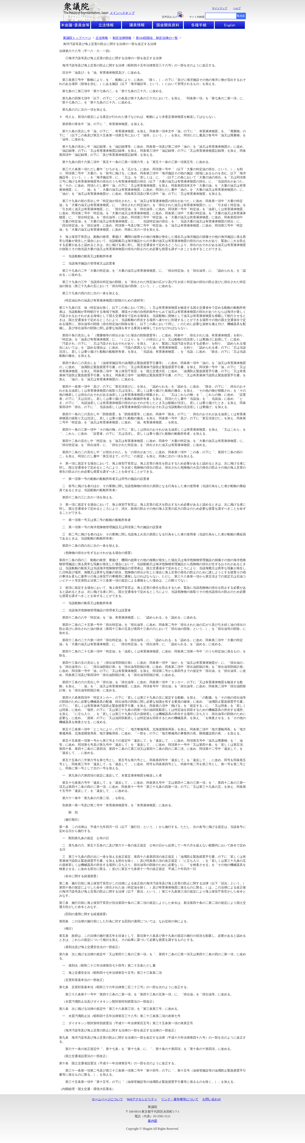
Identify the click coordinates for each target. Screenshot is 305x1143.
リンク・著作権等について (179, 1099)
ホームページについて (107, 1099)
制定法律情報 (122, 38)
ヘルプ (237, 8)
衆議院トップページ (77, 38)
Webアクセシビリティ (142, 1099)
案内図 (152, 1121)
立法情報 (102, 38)
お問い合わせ (211, 1099)
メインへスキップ (122, 13)
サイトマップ (219, 8)
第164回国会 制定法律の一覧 (157, 38)
